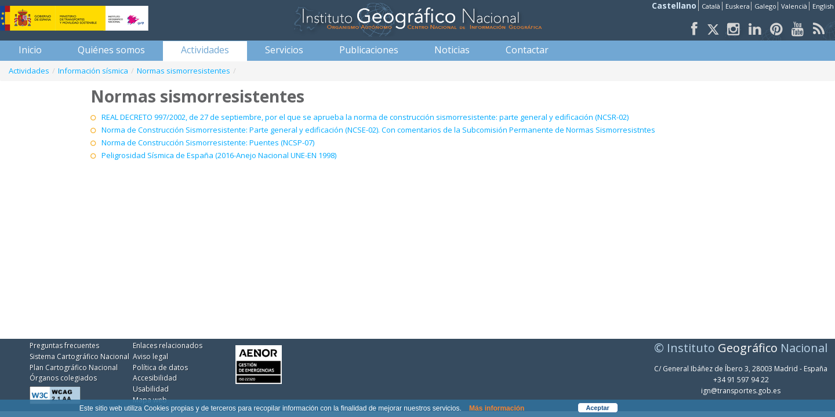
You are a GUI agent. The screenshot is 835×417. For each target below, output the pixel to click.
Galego (765, 6)
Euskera (737, 6)
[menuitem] (30, 49)
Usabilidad (151, 389)
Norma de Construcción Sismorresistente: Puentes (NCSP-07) (207, 142)
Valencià (794, 6)
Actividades (29, 70)
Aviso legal (150, 356)
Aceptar (597, 407)
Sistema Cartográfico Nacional (79, 356)
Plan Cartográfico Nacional (74, 367)
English (823, 6)
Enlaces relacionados (167, 345)
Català (711, 6)
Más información (496, 408)
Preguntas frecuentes (64, 345)
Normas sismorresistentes (183, 70)
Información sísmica (93, 70)
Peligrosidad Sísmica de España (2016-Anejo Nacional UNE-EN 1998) (218, 155)
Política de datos (160, 367)
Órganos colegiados (63, 378)
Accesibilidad (155, 378)
